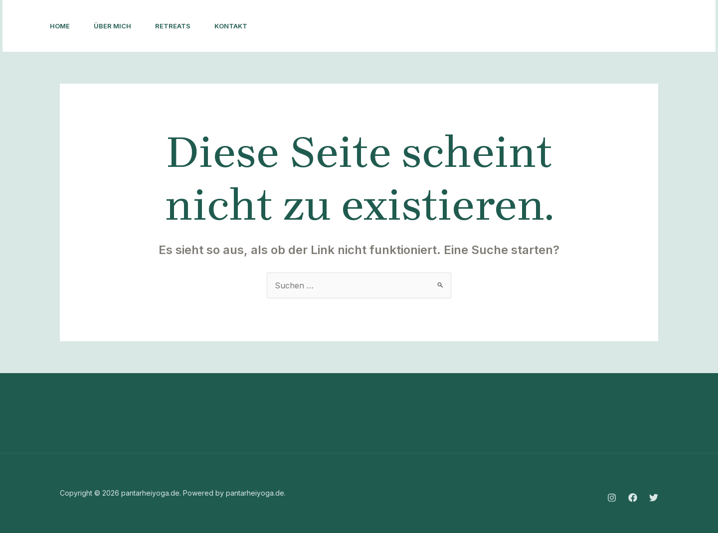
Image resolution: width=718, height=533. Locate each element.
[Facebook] (578, 26)
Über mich (112, 26)
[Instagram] (556, 26)
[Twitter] (600, 26)
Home (60, 26)
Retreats (172, 26)
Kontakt (230, 26)
